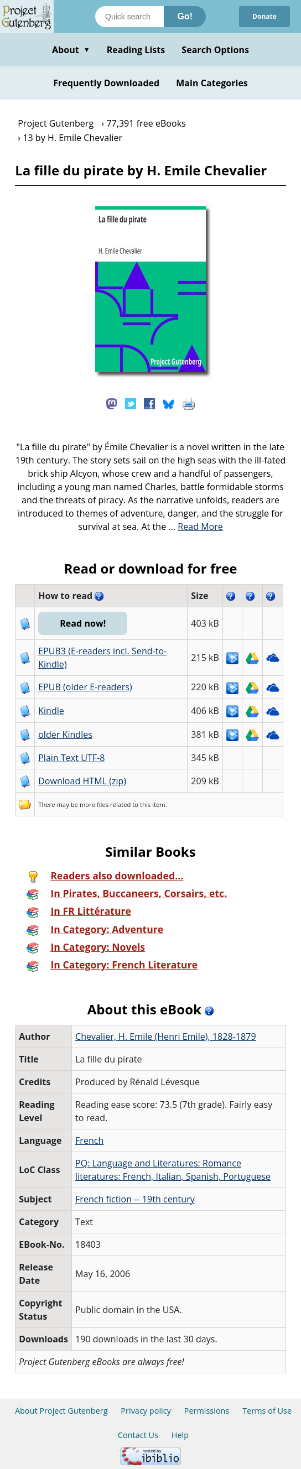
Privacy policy (146, 1410)
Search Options (215, 50)
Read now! (83, 623)
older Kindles (65, 734)
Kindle (51, 711)
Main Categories (212, 83)
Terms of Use (267, 1410)
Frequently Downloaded (106, 83)
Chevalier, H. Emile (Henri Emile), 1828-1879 (165, 1036)
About (71, 49)
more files (94, 804)
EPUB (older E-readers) (85, 687)
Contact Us (138, 1435)
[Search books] (129, 16)
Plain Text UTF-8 (71, 758)
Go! (185, 16)
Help (180, 1435)
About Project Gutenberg (61, 1410)
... (195, 526)
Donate (264, 16)
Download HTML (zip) (82, 781)
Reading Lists (136, 50)
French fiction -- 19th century (135, 1199)
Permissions (207, 1410)
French (89, 1140)
